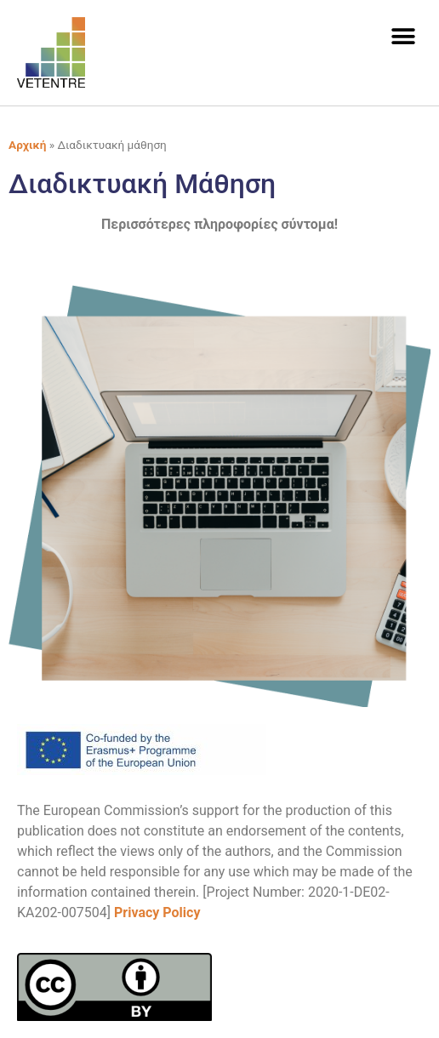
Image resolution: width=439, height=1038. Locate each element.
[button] (403, 36)
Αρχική (27, 144)
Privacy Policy (157, 912)
